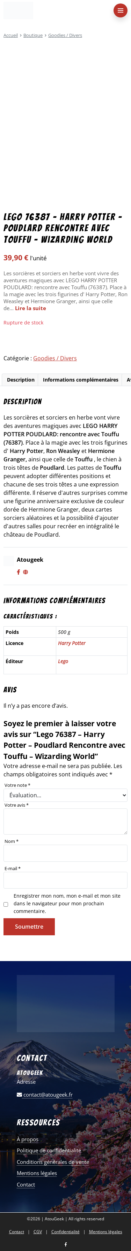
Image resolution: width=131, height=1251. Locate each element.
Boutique (33, 35)
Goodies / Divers (65, 35)
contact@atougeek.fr (45, 1094)
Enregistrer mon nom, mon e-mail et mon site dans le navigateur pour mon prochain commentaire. (67, 903)
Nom (12, 841)
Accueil (10, 35)
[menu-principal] (121, 10)
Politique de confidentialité (49, 1150)
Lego (63, 661)
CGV (38, 1232)
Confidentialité (65, 1232)
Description (21, 379)
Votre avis (17, 805)
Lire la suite (30, 308)
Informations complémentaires (80, 379)
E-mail (13, 868)
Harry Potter (72, 643)
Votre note (17, 785)
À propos (27, 1139)
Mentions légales (37, 1172)
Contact (26, 1184)
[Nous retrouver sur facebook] (65, 1245)
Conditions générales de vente (53, 1161)
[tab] (20, 380)
